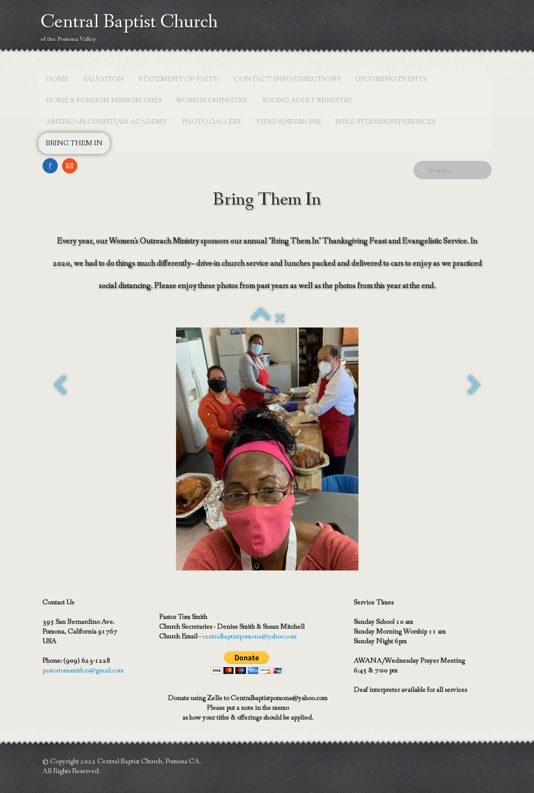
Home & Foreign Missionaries (103, 100)
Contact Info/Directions (287, 79)
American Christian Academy (106, 122)
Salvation (103, 79)
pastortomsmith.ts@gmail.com (83, 670)
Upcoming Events (391, 79)
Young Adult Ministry (307, 100)
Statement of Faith (179, 79)
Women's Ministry (212, 100)
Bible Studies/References (385, 122)
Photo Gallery (212, 122)
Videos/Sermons (288, 122)
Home (57, 79)
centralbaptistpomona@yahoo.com (249, 636)
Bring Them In (74, 143)
